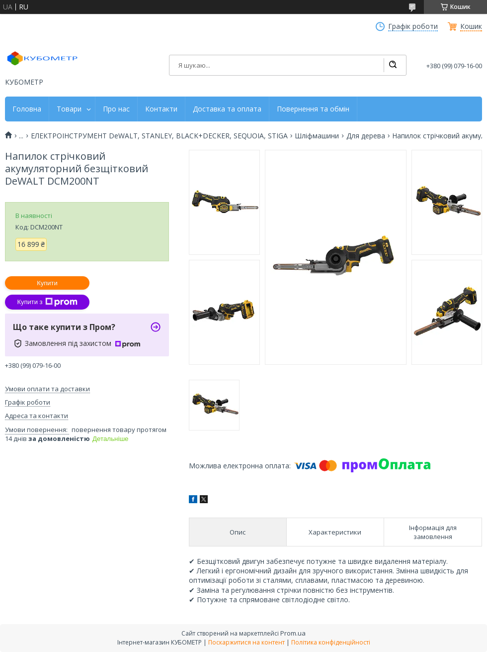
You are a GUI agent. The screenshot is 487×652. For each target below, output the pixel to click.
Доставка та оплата (227, 109)
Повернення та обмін (313, 109)
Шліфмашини (317, 135)
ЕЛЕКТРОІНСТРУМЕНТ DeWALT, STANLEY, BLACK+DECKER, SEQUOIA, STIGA (159, 135)
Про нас (116, 109)
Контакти (161, 109)
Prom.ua (293, 633)
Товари (69, 109)
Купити (47, 283)
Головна (26, 109)
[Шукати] (393, 65)
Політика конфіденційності (330, 642)
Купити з (47, 302)
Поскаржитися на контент (246, 642)
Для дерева (365, 135)
